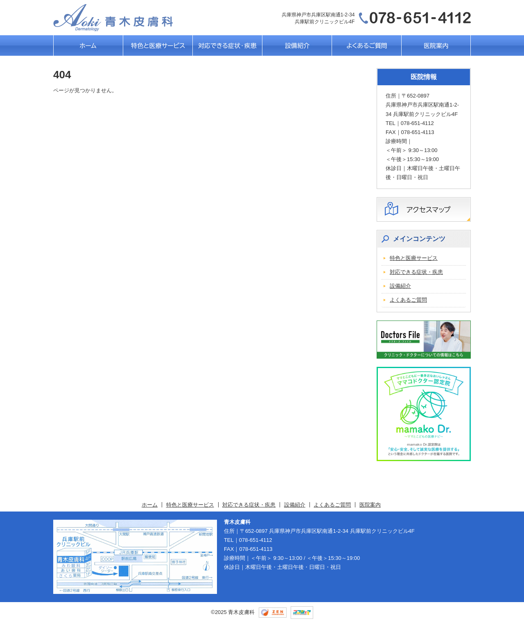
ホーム (88, 45)
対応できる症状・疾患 (227, 45)
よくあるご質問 (366, 45)
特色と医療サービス (157, 45)
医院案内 (436, 45)
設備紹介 (297, 45)
